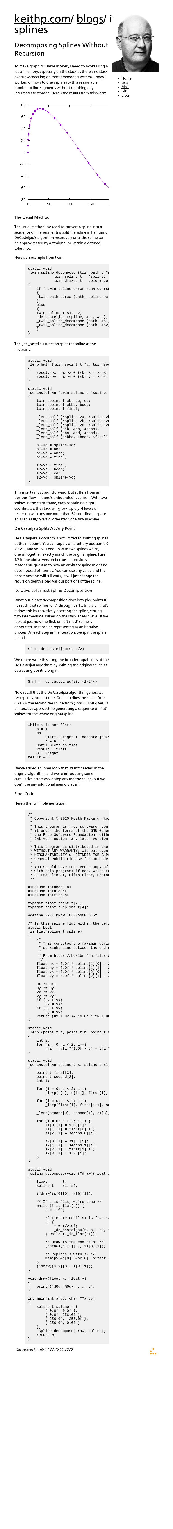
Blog (125, 95)
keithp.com (42, 19)
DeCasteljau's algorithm (34, 238)
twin (58, 258)
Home (126, 78)
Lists (124, 83)
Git (123, 91)
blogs (90, 19)
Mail (125, 87)
